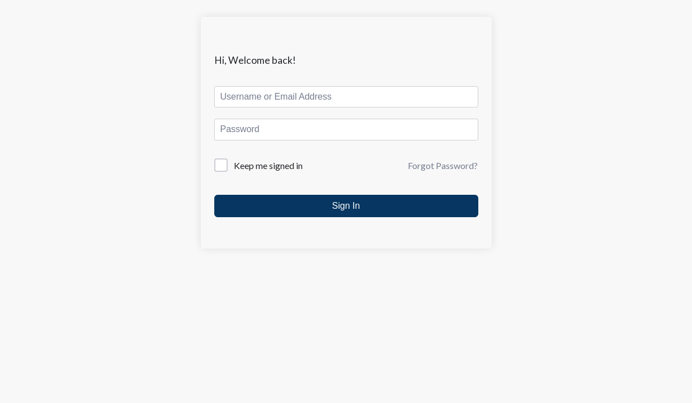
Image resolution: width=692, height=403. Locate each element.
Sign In (346, 205)
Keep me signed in (268, 165)
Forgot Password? (443, 165)
